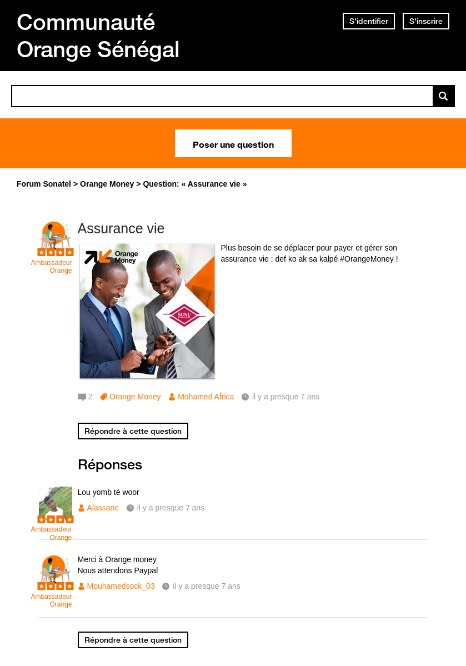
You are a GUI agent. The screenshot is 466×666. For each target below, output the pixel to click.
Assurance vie (121, 228)
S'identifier (368, 21)
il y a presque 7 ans (170, 507)
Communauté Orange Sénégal (98, 35)
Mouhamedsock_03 (121, 586)
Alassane (103, 507)
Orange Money (135, 396)
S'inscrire (426, 21)
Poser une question (233, 143)
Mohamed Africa (206, 396)
